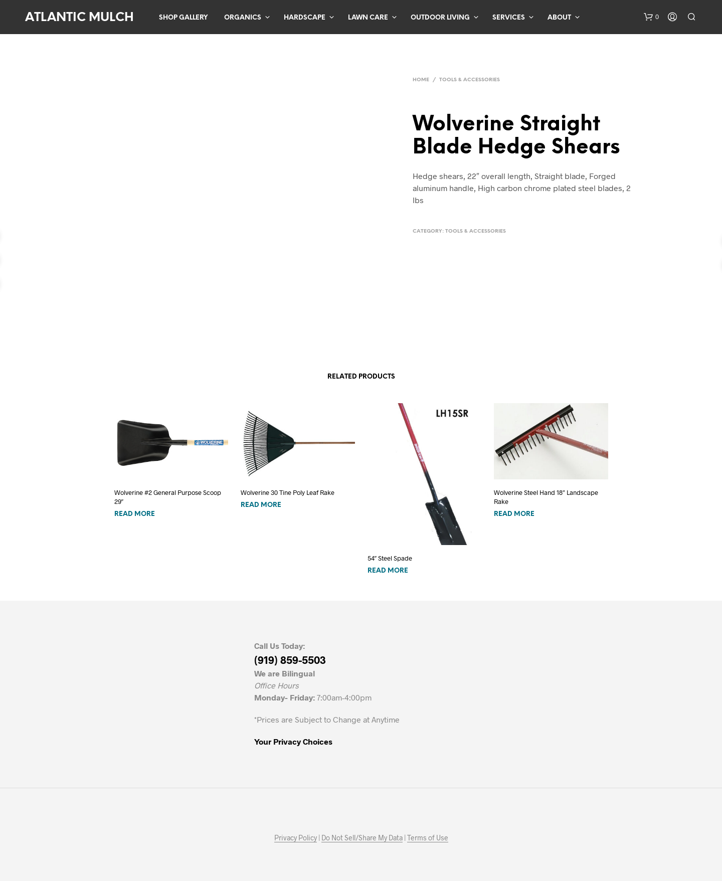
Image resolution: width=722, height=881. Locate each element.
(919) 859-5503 (290, 659)
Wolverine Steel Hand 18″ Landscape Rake (546, 496)
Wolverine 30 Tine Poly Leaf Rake (287, 492)
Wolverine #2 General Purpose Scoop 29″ (167, 496)
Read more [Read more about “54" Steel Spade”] (388, 571)
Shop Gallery (183, 18)
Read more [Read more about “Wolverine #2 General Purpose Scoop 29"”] (134, 514)
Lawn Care (368, 18)
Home (421, 80)
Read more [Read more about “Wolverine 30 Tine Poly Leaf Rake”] (261, 505)
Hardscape (304, 18)
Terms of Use (427, 838)
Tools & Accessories (469, 80)
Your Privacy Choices (293, 741)
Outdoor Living (440, 18)
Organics (242, 18)
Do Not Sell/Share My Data (362, 838)
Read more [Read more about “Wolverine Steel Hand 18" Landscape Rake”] (514, 514)
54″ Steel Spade (390, 558)
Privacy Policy (295, 838)
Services (508, 18)
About (559, 18)
